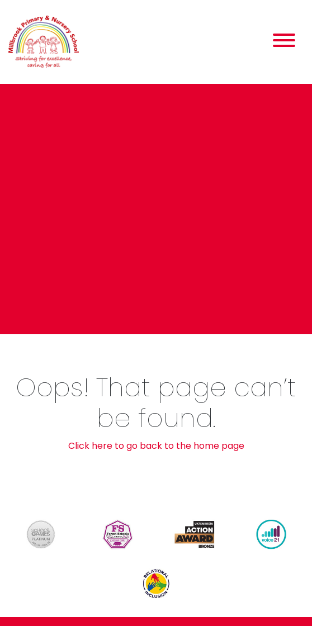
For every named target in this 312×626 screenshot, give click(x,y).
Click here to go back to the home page (156, 445)
